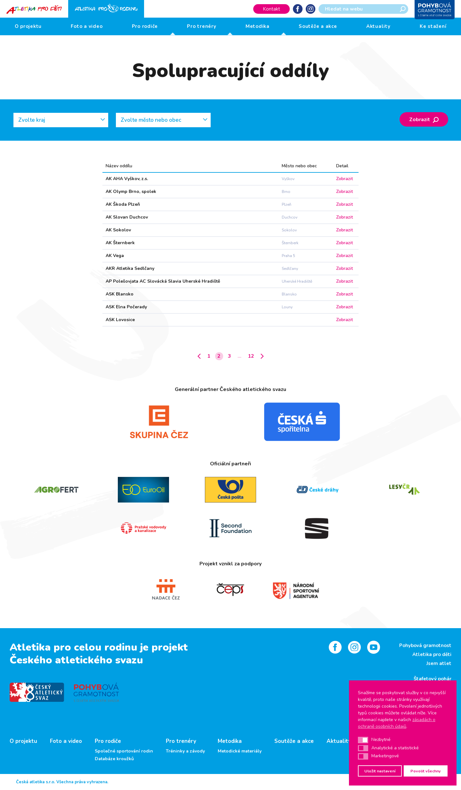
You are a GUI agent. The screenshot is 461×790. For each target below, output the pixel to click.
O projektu (28, 26)
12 (251, 356)
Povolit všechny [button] (425, 771)
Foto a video (86, 26)
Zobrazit (424, 119)
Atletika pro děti (431, 654)
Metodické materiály (240, 751)
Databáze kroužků (114, 759)
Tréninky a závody (185, 751)
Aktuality (378, 26)
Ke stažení (433, 26)
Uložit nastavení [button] (379, 771)
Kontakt (271, 9)
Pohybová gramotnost (425, 645)
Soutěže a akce (318, 26)
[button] (363, 740)
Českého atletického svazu (76, 660)
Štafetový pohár (432, 679)
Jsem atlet (438, 663)
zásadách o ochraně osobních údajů (396, 723)
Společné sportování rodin (124, 751)
